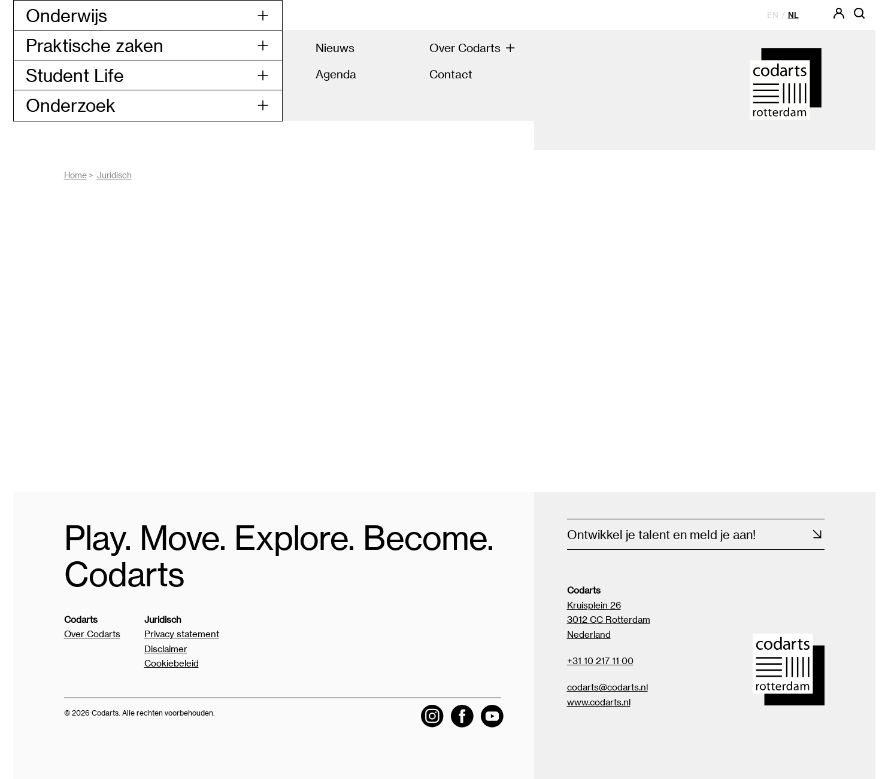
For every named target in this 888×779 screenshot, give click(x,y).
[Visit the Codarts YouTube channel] (492, 716)
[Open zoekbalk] (859, 17)
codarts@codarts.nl (607, 686)
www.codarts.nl (599, 701)
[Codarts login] (839, 17)
